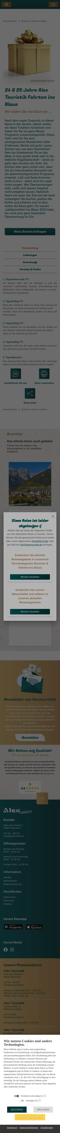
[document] (30, 1065)
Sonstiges (30, 1100)
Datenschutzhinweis (29, 1127)
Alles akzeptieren (30, 1117)
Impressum (12, 1127)
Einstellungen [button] (47, 1127)
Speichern (43, 1109)
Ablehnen (17, 1109)
